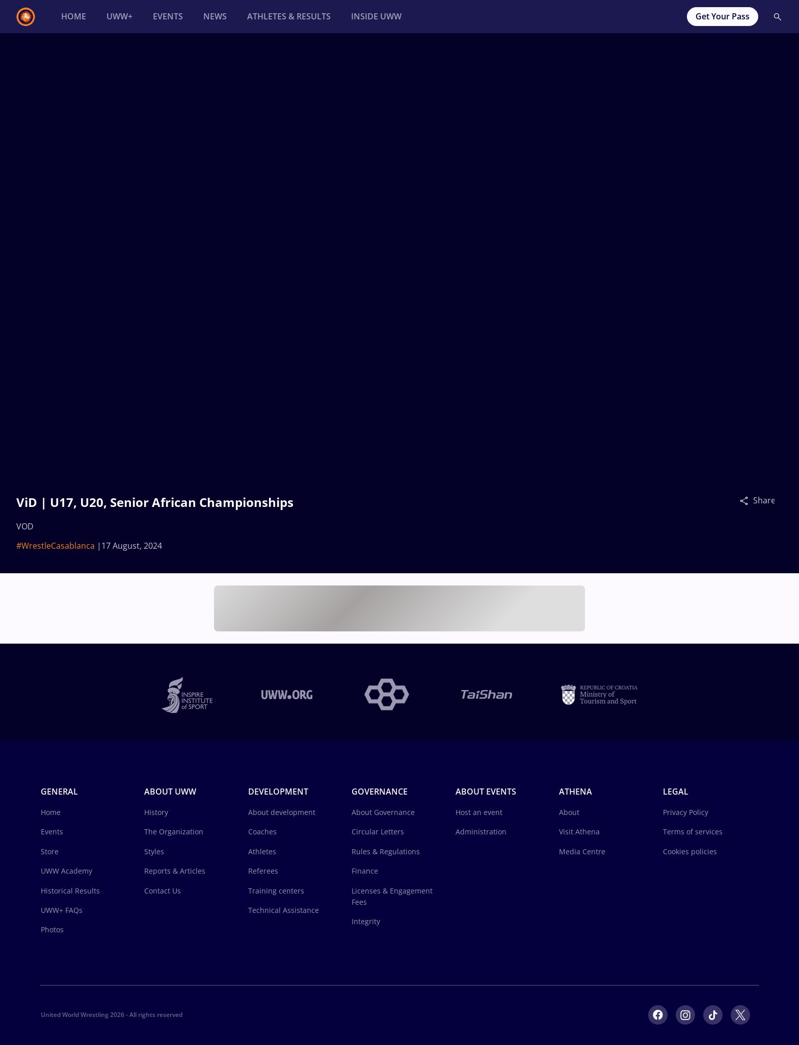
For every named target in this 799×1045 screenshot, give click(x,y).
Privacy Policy (685, 812)
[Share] (746, 500)
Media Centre (582, 851)
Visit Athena (579, 831)
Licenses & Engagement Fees (392, 896)
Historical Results (70, 891)
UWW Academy (66, 871)
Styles (154, 851)
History (156, 812)
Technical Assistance (283, 910)
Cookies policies (690, 851)
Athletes (262, 851)
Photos (52, 929)
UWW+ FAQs (62, 910)
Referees (263, 871)
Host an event (479, 812)
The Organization (173, 831)
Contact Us (162, 891)
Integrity (366, 921)
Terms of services (693, 831)
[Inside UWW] (376, 16)
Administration (481, 831)
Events (52, 831)
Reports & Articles (174, 871)
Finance (365, 871)
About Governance (383, 812)
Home (51, 812)
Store (50, 851)
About (569, 812)
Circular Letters (378, 831)
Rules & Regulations (386, 851)
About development (281, 812)
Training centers (276, 891)
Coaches (262, 831)
